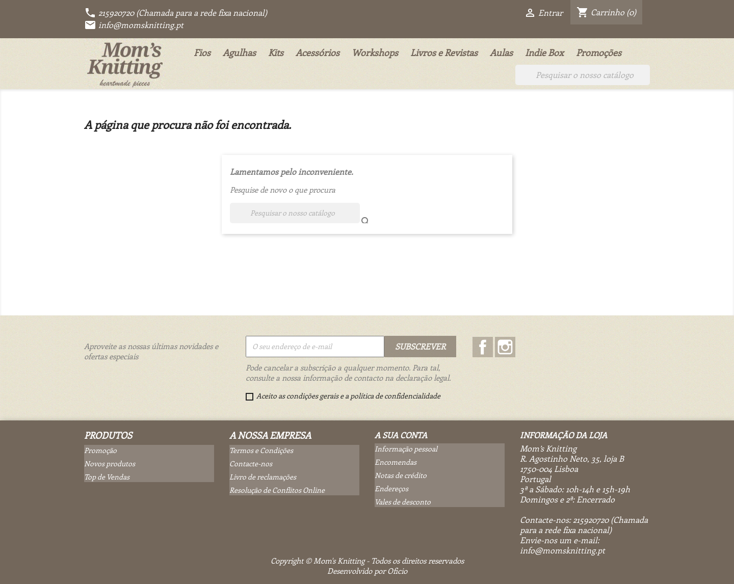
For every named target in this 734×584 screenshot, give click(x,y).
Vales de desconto (403, 502)
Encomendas (395, 462)
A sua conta (401, 435)
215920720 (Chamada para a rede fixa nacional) (175, 12)
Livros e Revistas (444, 52)
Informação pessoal (406, 449)
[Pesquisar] (582, 75)
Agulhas (239, 52)
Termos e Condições (261, 450)
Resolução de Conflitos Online (277, 490)
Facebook (483, 347)
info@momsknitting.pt (134, 24)
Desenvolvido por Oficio (367, 571)
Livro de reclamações (262, 477)
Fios (202, 52)
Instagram (505, 347)
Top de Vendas (106, 477)
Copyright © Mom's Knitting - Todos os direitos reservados (367, 560)
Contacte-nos (250, 463)
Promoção (100, 450)
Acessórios (317, 52)
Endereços (391, 488)
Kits (275, 52)
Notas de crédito (401, 475)
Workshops (375, 52)
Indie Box (544, 52)
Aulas (501, 52)
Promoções (598, 52)
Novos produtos (109, 463)
